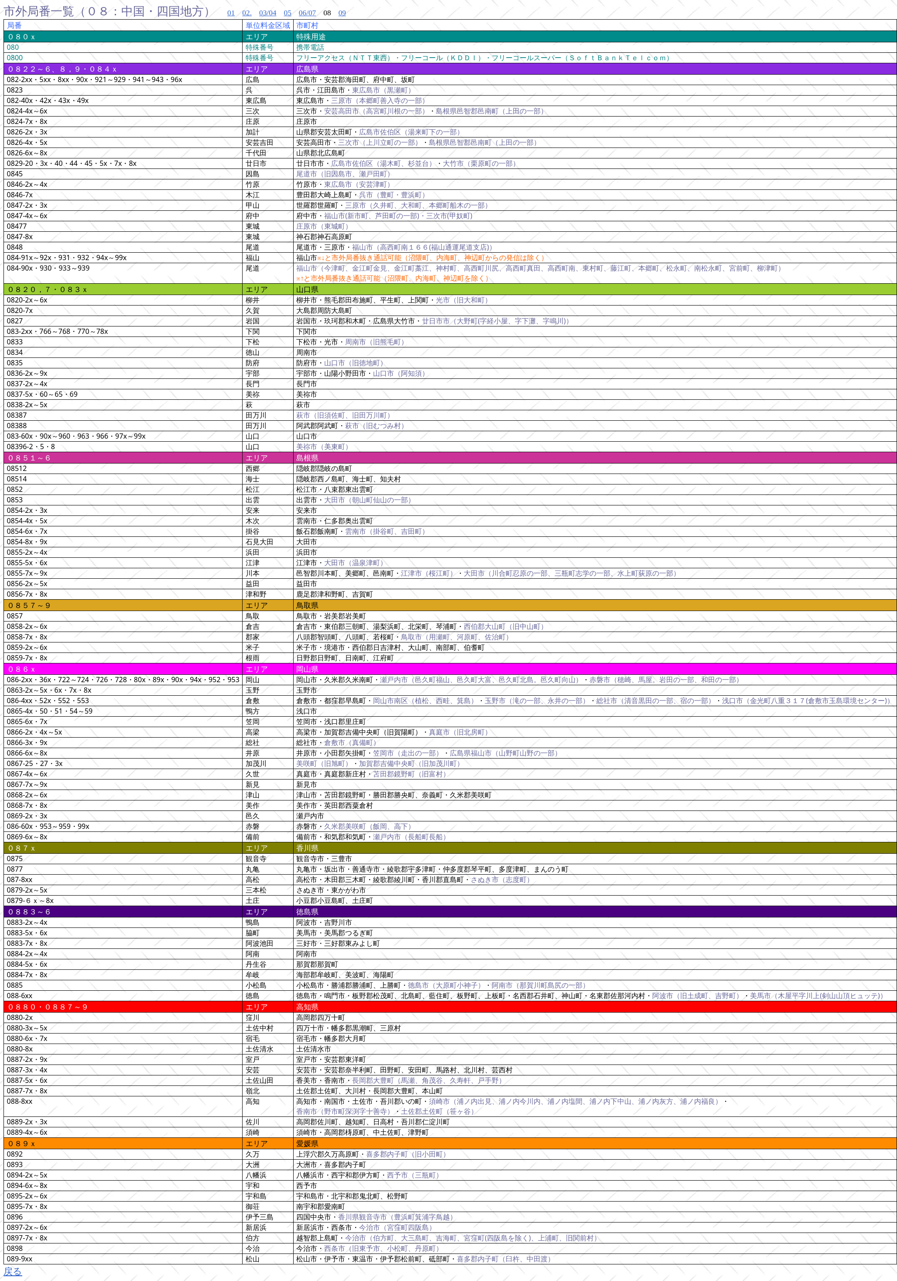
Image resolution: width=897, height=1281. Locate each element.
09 (342, 13)
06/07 (307, 13)
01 (231, 13)
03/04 (267, 13)
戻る (12, 1270)
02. (247, 13)
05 (287, 13)
